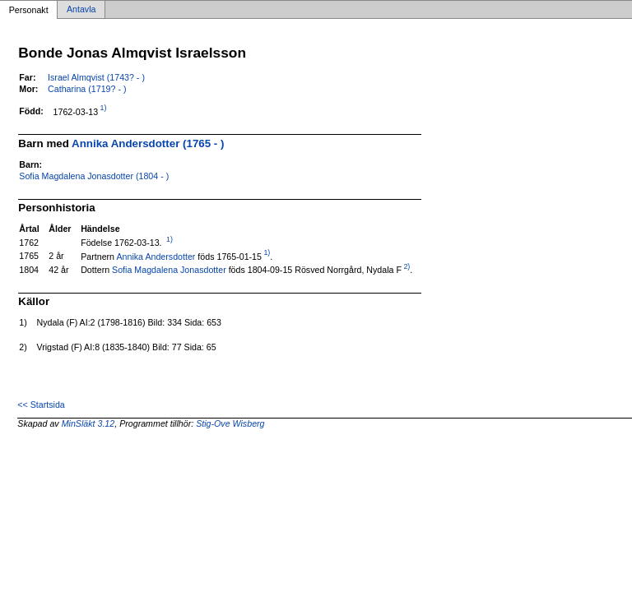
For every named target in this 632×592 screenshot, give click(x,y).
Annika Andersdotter (155, 256)
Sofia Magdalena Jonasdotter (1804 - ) (94, 176)
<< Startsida (40, 404)
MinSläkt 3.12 (88, 423)
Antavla (81, 10)
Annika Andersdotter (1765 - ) (148, 143)
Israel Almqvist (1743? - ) (96, 77)
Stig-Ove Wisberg (230, 423)
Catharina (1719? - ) (87, 89)
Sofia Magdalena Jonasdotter (169, 270)
